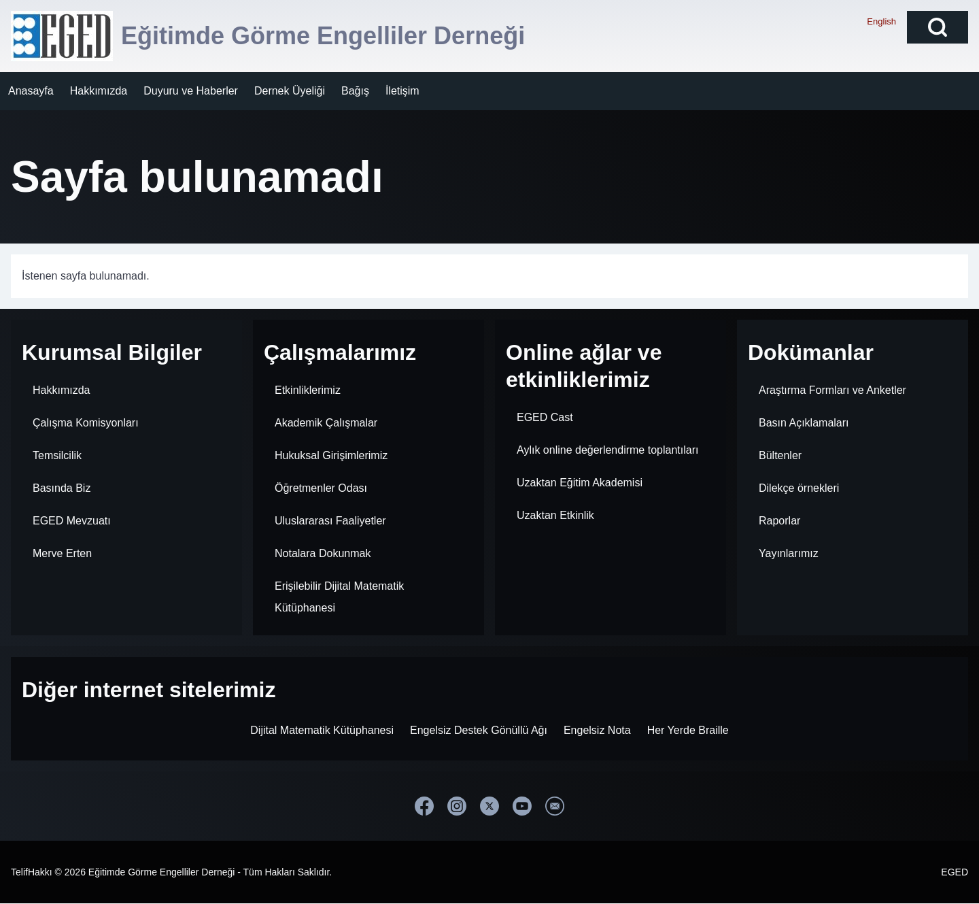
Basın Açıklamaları (804, 423)
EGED (954, 872)
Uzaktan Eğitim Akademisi (579, 482)
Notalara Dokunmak (323, 553)
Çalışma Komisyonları (86, 423)
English (881, 21)
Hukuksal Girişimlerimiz (331, 455)
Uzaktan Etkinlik (555, 515)
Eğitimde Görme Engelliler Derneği (323, 36)
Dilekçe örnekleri (799, 488)
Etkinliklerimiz (308, 390)
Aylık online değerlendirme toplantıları (607, 450)
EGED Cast (545, 417)
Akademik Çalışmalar (326, 423)
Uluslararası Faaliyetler (330, 520)
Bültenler (780, 455)
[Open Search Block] (937, 27)
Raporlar (779, 520)
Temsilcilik (57, 455)
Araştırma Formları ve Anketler (832, 390)
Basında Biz (61, 488)
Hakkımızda (61, 390)
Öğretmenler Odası (321, 488)
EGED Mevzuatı (72, 520)
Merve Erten (62, 553)
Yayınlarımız (789, 553)
